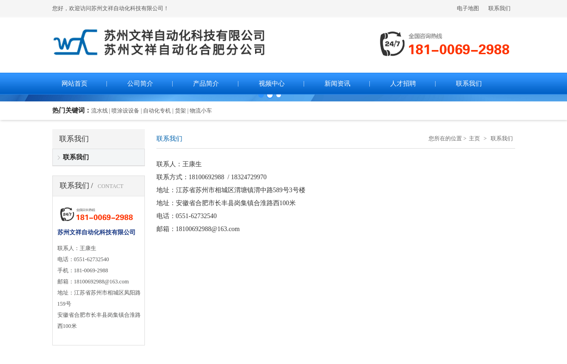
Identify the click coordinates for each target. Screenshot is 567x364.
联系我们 (499, 8)
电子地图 (468, 8)
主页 (474, 138)
